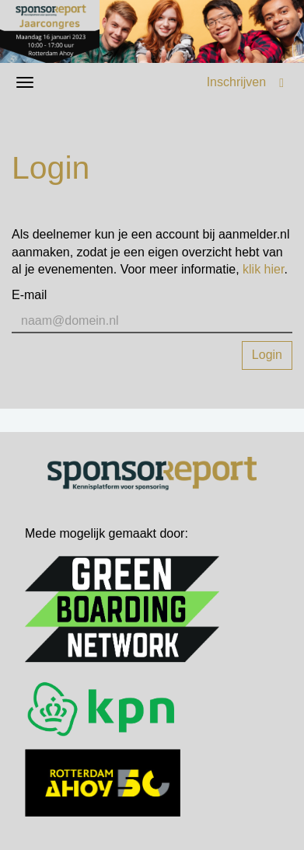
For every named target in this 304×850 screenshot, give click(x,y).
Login (267, 354)
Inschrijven (236, 82)
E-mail (29, 294)
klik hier (263, 269)
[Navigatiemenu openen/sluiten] (25, 82)
